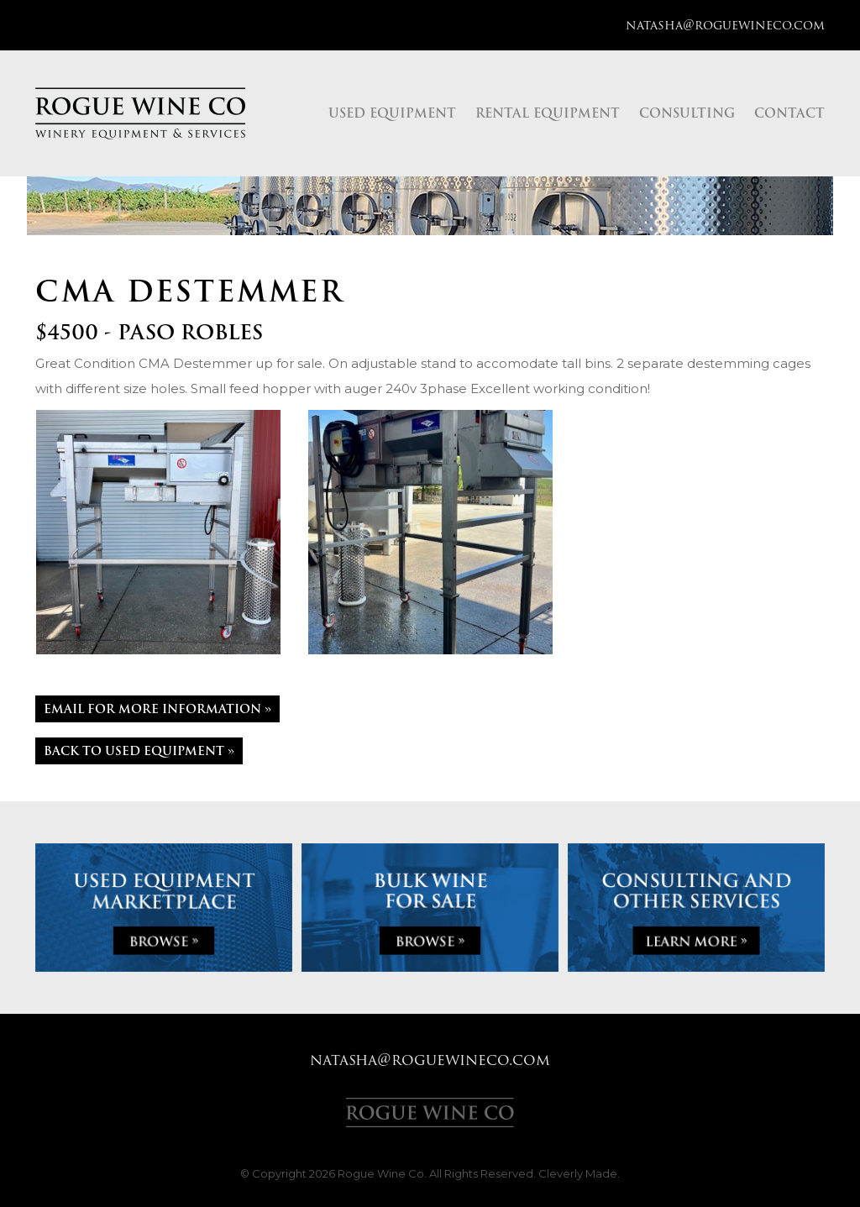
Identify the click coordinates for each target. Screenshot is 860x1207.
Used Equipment (392, 113)
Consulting (687, 113)
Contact (789, 113)
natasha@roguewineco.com (725, 25)
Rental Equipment (547, 113)
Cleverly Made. (579, 1173)
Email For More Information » (157, 709)
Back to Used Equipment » (139, 751)
